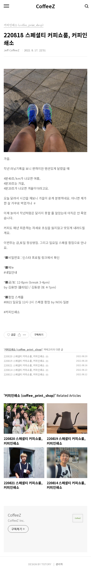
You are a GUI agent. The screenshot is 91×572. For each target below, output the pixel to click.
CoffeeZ (45, 6)
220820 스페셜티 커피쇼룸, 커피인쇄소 (24, 356)
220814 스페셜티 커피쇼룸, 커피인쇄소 (24, 370)
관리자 (59, 564)
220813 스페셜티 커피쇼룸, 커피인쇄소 (24, 374)
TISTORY (46, 564)
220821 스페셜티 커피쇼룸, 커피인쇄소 (24, 365)
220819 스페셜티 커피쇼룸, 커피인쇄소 (24, 360)
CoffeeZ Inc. (16, 520)
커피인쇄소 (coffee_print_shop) (23, 349)
